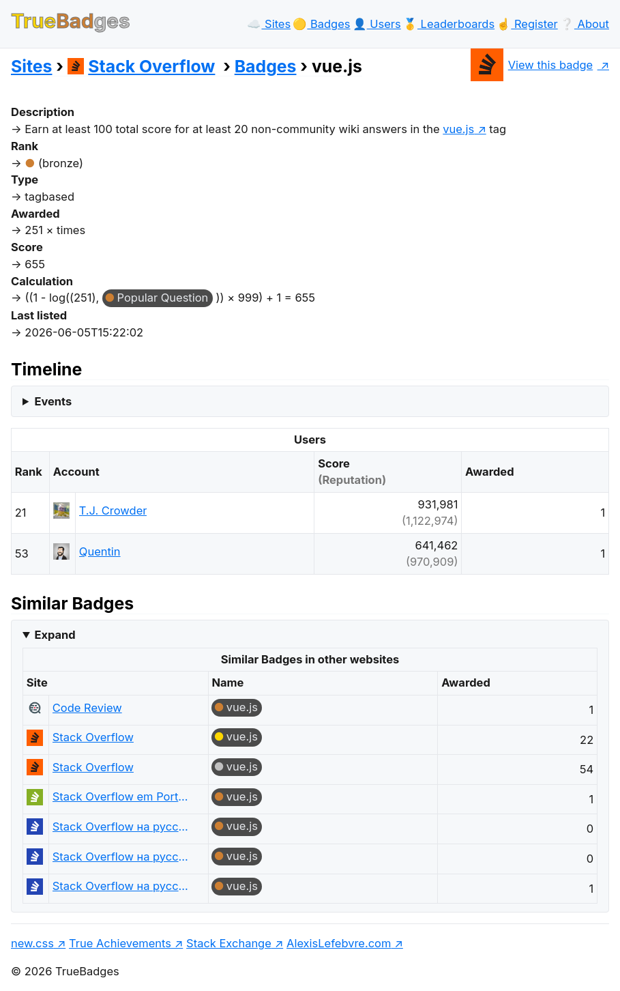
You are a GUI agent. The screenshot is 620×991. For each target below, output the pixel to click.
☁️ (269, 24)
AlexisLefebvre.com (338, 943)
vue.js (242, 707)
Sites (31, 66)
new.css (32, 943)
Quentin (100, 551)
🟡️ (321, 24)
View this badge (532, 64)
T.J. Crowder (113, 510)
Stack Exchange (228, 943)
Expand (54, 635)
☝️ (527, 24)
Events (53, 401)
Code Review (87, 708)
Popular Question (163, 297)
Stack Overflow (142, 66)
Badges (266, 66)
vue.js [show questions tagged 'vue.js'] (458, 129)
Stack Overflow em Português (121, 796)
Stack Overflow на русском (121, 826)
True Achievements (120, 943)
